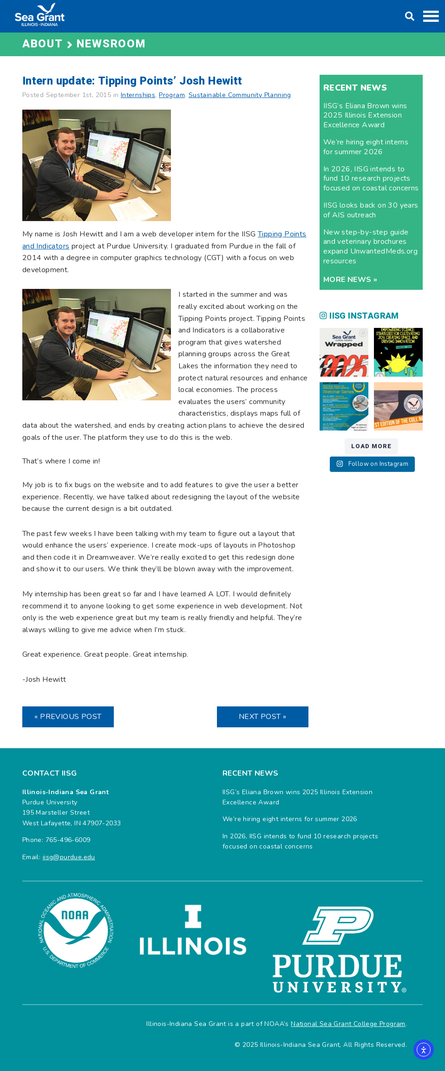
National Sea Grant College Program (348, 1023)
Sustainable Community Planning (240, 95)
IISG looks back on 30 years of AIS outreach (371, 210)
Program (172, 95)
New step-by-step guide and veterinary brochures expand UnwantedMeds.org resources (370, 246)
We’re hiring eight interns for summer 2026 (365, 147)
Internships (138, 95)
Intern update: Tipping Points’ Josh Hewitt (132, 81)
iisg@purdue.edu (69, 857)
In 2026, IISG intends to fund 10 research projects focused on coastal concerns (371, 179)
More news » (350, 279)
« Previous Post (67, 717)
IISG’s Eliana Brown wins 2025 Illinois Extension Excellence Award (365, 116)
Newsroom (111, 44)
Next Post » (262, 717)
